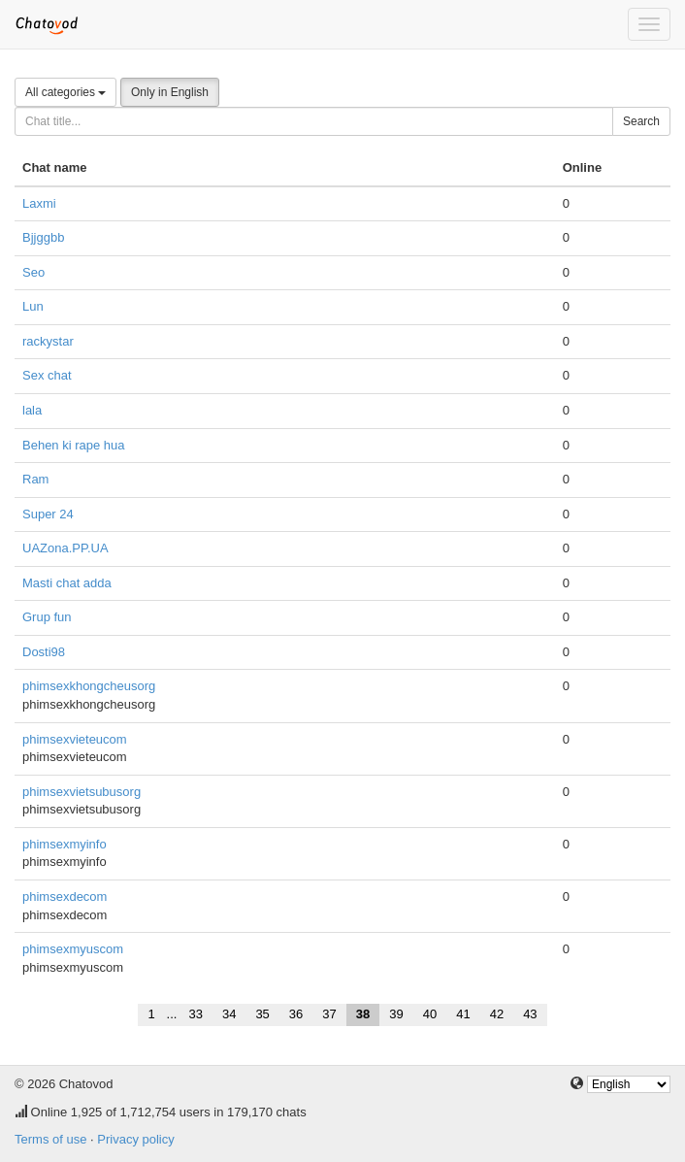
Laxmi (39, 203)
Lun (33, 306)
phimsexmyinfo (64, 844)
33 (195, 1014)
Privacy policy (135, 1139)
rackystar (48, 341)
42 (497, 1014)
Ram (35, 479)
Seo (33, 272)
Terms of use (50, 1139)
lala (32, 410)
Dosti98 (43, 652)
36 (296, 1014)
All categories (65, 92)
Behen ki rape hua (73, 445)
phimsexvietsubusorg (81, 791)
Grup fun (47, 617)
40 (430, 1014)
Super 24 (48, 514)
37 (329, 1014)
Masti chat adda (67, 583)
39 (396, 1014)
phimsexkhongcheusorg (88, 686)
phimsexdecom (64, 896)
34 (229, 1014)
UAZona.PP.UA (65, 548)
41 (463, 1014)
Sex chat (47, 375)
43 (530, 1014)
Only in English (170, 92)
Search (641, 121)
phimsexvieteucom (74, 739)
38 (363, 1014)
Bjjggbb (43, 237)
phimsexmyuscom (72, 949)
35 (262, 1014)
